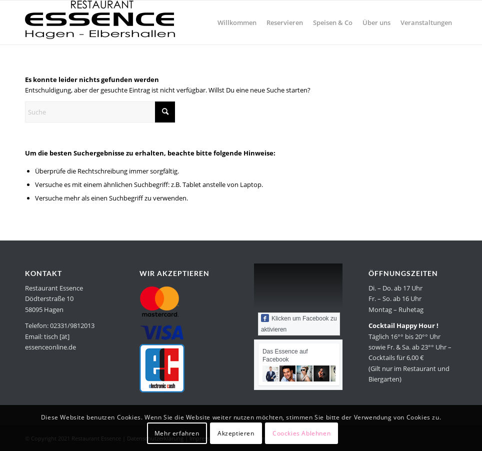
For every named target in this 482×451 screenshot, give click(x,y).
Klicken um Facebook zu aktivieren (299, 323)
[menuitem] (237, 22)
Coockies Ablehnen (301, 433)
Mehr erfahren (177, 433)
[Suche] (100, 112)
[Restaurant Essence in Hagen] (100, 22)
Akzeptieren (236, 433)
